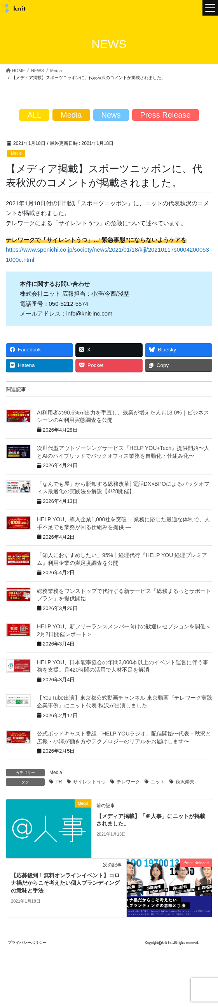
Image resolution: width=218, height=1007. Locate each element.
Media (16, 153)
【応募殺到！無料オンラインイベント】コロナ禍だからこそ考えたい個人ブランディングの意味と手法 (65, 883)
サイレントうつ (89, 782)
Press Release (165, 115)
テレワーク (128, 782)
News (111, 115)
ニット (158, 782)
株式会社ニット (14, 8)
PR (59, 782)
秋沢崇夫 (185, 782)
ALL (34, 115)
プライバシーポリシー (27, 942)
